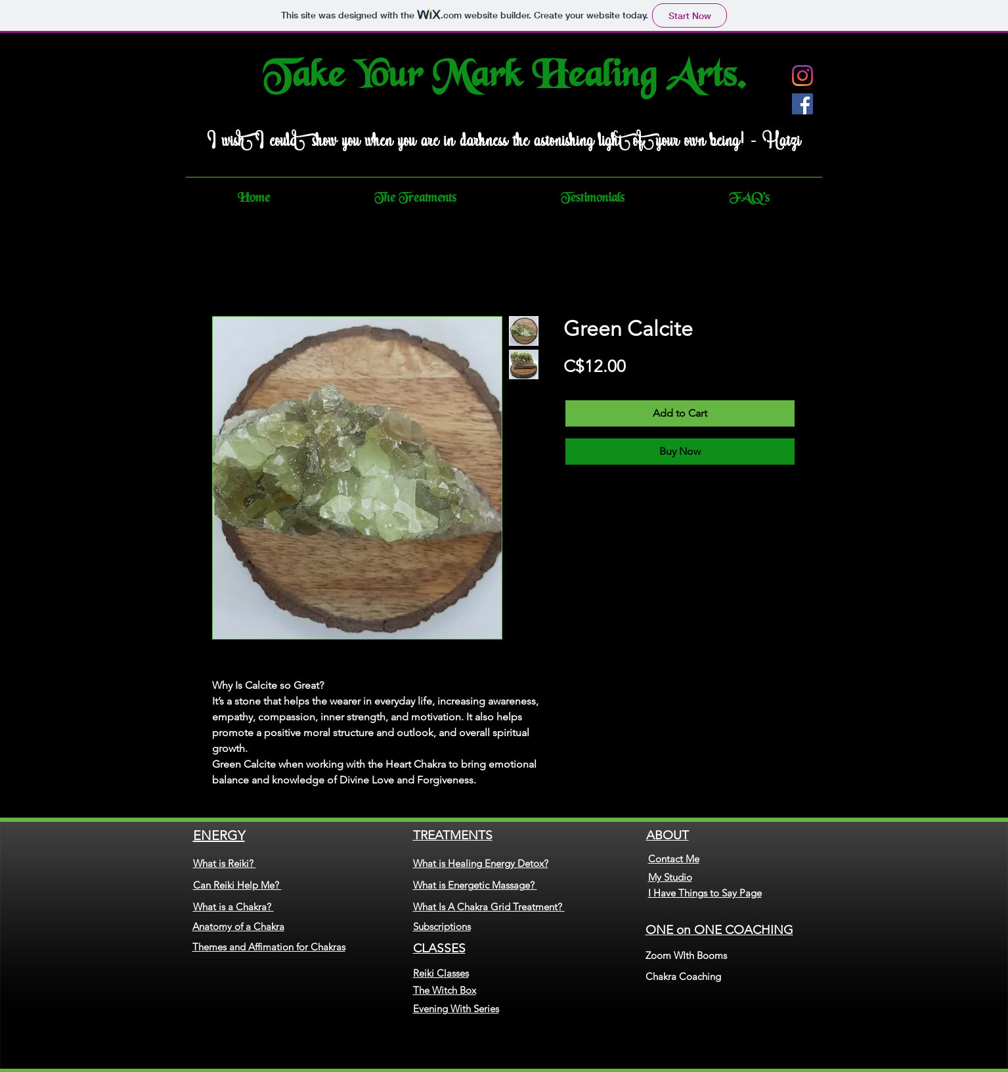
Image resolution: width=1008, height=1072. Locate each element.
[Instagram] (802, 75)
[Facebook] (802, 103)
